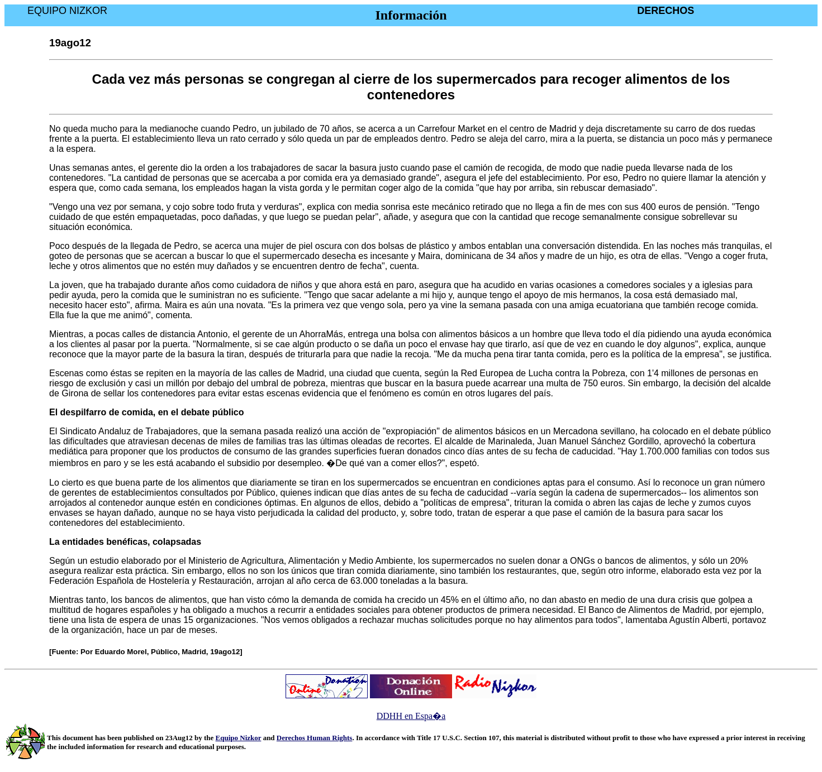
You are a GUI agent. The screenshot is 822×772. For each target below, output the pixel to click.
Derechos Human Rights (315, 737)
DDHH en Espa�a (411, 716)
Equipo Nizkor (239, 737)
